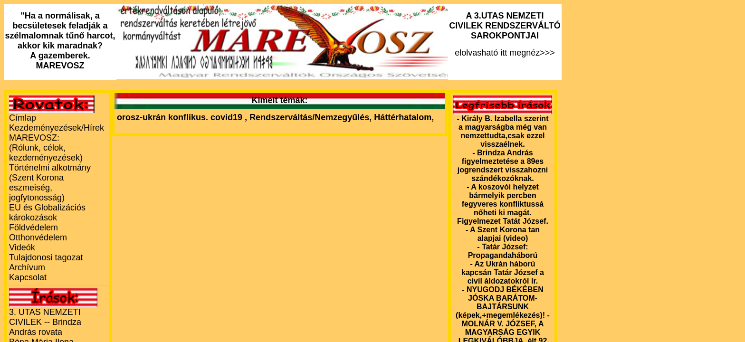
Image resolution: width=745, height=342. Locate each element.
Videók (22, 247)
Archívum (27, 267)
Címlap (22, 118)
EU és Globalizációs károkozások (47, 212)
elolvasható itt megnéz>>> (505, 34)
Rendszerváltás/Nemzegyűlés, (311, 117)
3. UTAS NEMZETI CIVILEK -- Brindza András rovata (45, 322)
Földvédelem (33, 227)
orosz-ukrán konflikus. (162, 117)
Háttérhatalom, (404, 117)
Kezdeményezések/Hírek (56, 128)
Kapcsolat (28, 277)
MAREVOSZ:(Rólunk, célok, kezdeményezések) (46, 147)
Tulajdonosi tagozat (46, 257)
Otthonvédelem (38, 237)
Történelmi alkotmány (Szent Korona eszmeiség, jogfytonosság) (50, 182)
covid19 (227, 117)
